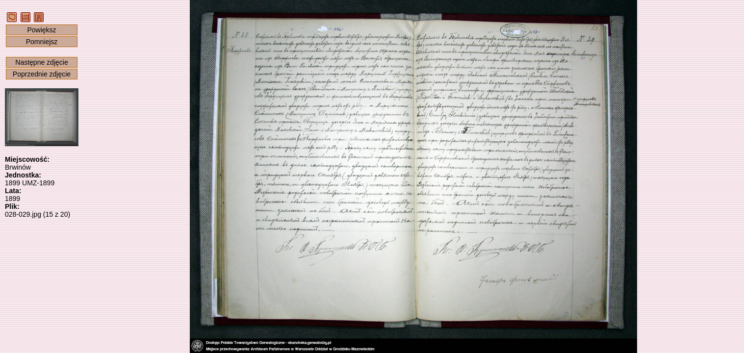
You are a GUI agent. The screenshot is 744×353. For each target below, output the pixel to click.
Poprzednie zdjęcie (42, 74)
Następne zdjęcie (41, 62)
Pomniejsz (42, 42)
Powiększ (41, 30)
